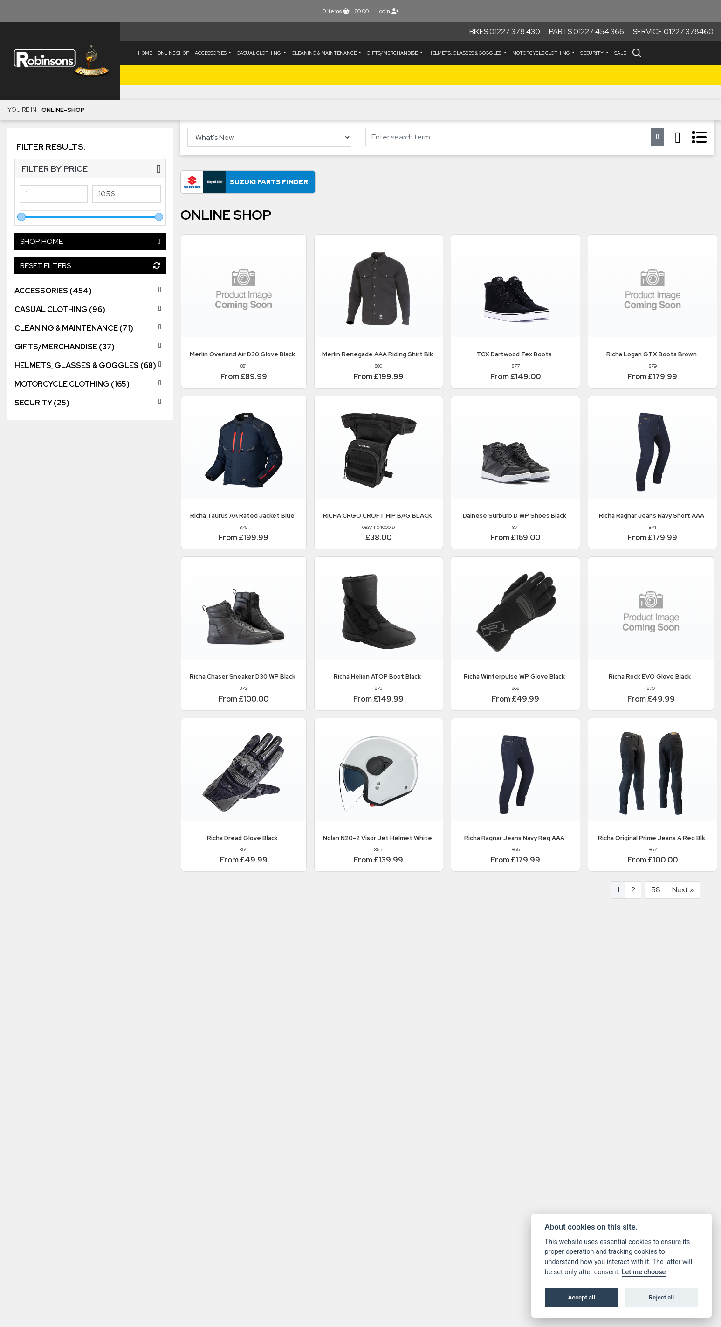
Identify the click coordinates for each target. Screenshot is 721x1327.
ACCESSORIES (211, 53)
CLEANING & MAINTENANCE (324, 53)
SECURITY (592, 53)
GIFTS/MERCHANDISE (393, 53)
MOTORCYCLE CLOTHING (541, 53)
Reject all (661, 1297)
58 (655, 890)
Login (387, 11)
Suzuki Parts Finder (269, 181)
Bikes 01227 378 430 (504, 31)
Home (145, 53)
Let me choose (644, 1272)
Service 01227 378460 (673, 31)
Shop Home (90, 241)
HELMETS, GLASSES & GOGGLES (465, 53)
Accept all (581, 1297)
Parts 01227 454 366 (586, 31)
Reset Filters (90, 266)
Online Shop (173, 53)
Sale (620, 53)
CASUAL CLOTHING (259, 53)
